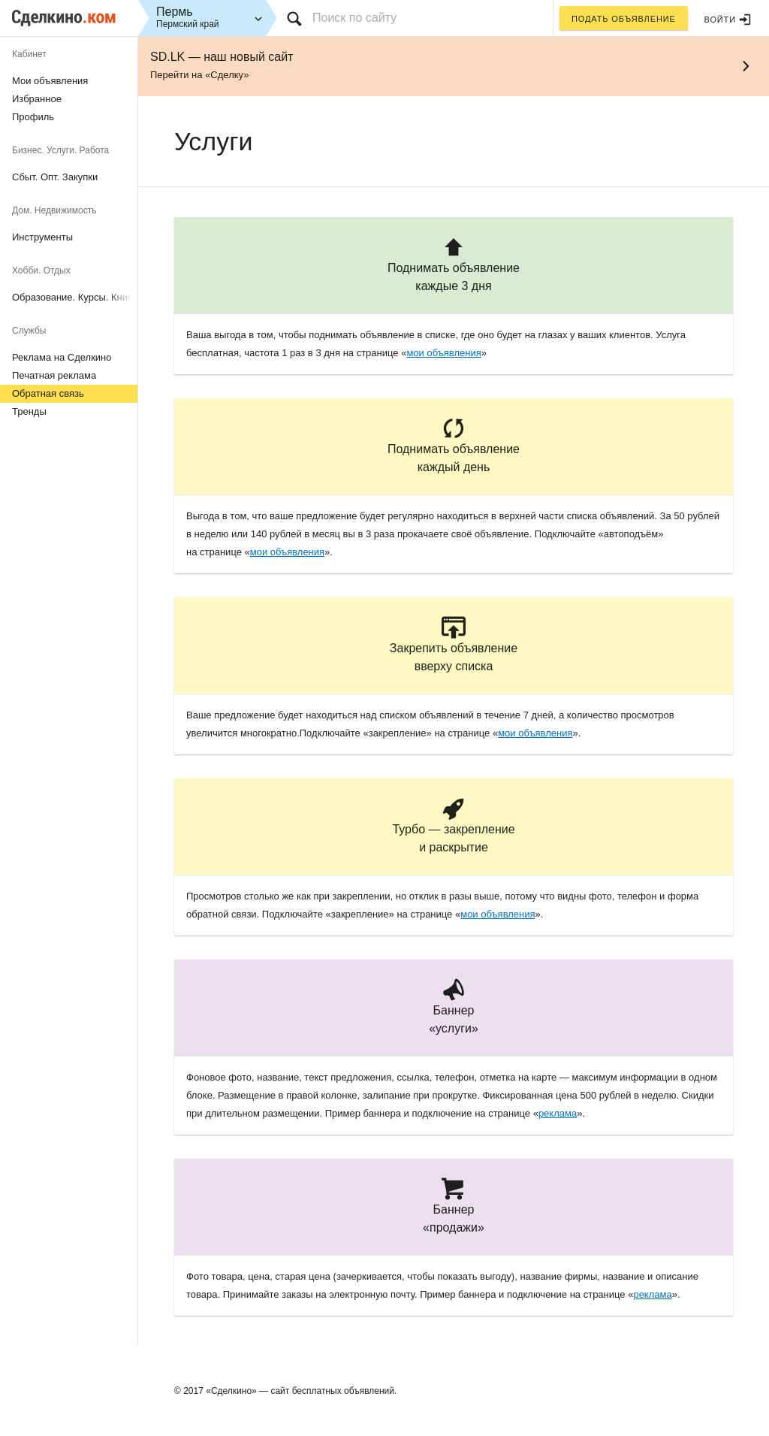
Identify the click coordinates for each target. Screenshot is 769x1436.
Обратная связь (48, 393)
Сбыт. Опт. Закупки (55, 177)
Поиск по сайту (354, 17)
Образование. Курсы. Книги (74, 297)
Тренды (29, 411)
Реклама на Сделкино (62, 357)
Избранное (37, 98)
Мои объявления (50, 80)
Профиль (33, 116)
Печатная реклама (54, 375)
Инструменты (42, 237)
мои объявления (443, 352)
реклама (557, 1113)
